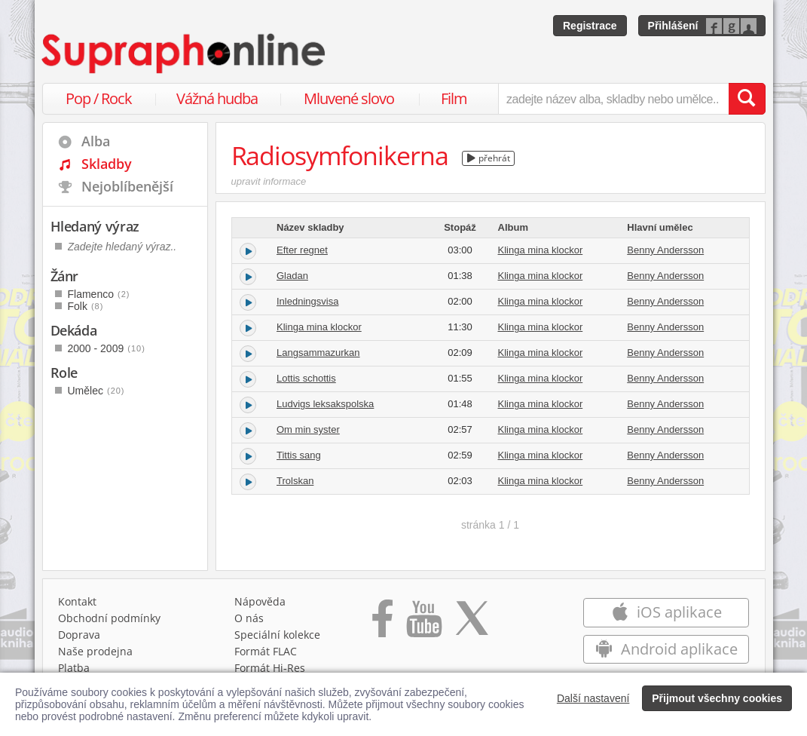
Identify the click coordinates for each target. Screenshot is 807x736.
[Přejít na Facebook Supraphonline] (382, 624)
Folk (86, 306)
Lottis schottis (306, 378)
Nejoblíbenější (127, 186)
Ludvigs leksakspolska (325, 403)
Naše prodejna (95, 651)
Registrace (590, 26)
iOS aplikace (666, 612)
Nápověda (260, 601)
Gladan (292, 275)
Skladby (106, 164)
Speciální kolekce (277, 634)
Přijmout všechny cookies (717, 698)
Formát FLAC (265, 651)
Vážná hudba (217, 98)
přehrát (488, 158)
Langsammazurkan (318, 352)
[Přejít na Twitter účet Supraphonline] (472, 624)
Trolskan (295, 480)
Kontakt (77, 601)
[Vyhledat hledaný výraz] (747, 99)
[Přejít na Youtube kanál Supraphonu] (423, 624)
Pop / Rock (99, 98)
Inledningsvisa (307, 301)
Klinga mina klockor (540, 250)
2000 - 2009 (106, 348)
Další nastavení (593, 698)
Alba (95, 141)
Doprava (79, 634)
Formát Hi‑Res (269, 668)
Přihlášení (673, 26)
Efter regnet (302, 250)
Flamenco (99, 294)
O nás (249, 618)
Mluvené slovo (349, 98)
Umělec (96, 391)
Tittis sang (299, 455)
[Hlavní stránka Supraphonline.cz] (185, 53)
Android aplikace (666, 649)
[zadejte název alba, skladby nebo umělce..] (613, 99)
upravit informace (269, 181)
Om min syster (308, 429)
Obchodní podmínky (109, 618)
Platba (74, 668)
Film (454, 98)
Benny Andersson (665, 250)
